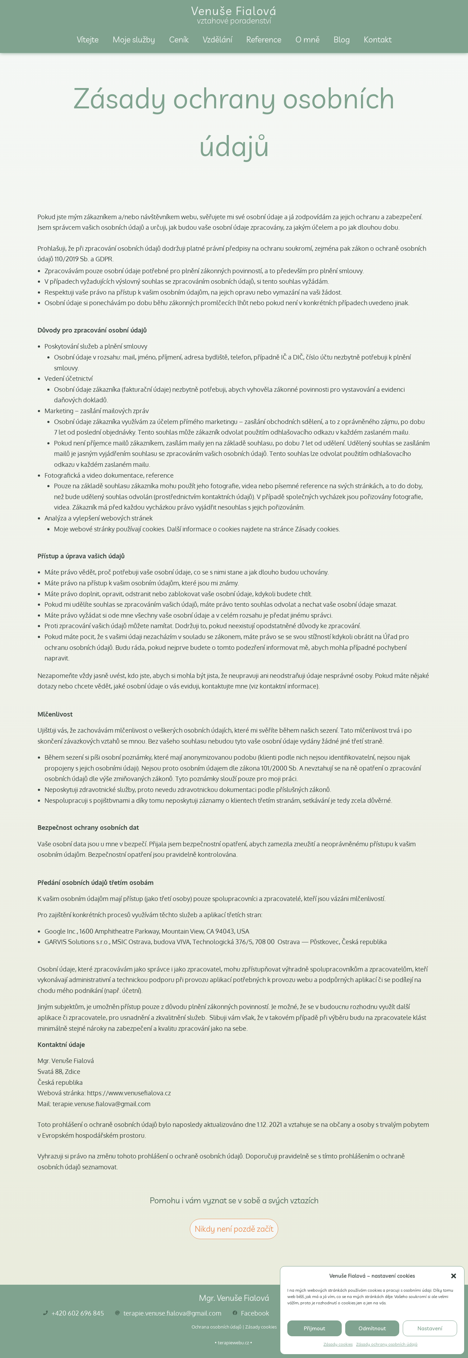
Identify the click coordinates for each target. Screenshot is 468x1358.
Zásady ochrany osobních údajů (386, 1344)
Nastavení (429, 1328)
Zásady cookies (338, 1344)
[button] (453, 1275)
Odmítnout (372, 1328)
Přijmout (314, 1328)
